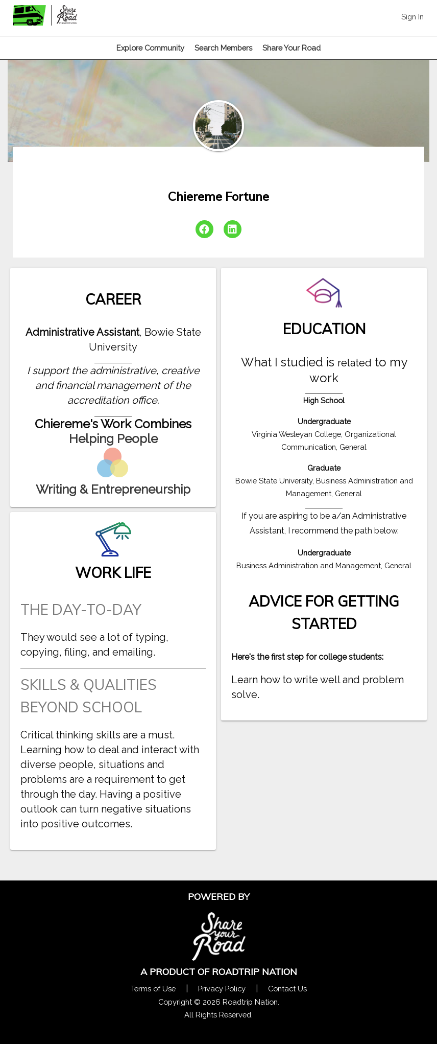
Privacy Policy (222, 988)
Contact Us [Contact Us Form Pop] (287, 988)
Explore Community (150, 47)
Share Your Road (291, 47)
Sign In (412, 16)
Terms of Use (153, 988)
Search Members (223, 47)
